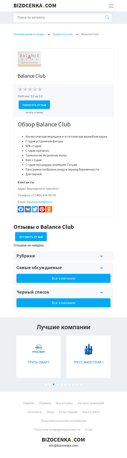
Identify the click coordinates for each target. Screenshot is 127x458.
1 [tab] (47, 386)
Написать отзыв (34, 105)
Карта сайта (91, 412)
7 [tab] (71, 386)
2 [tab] (51, 386)
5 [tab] (63, 386)
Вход (50, 412)
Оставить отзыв (31, 237)
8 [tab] (74, 386)
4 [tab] (59, 386)
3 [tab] (55, 386)
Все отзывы (64, 403)
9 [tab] (78, 386)
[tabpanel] (39, 357)
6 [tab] (67, 386)
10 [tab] (82, 386)
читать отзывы (34, 112)
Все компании (63, 278)
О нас (89, 429)
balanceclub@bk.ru (39, 202)
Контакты (35, 412)
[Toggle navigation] (109, 5)
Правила (45, 403)
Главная (28, 403)
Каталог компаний (91, 403)
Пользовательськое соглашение (63, 421)
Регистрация (68, 412)
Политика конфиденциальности (57, 429)
